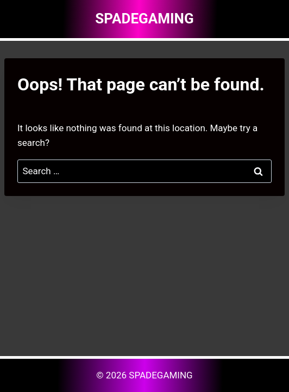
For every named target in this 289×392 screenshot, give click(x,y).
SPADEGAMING (160, 375)
